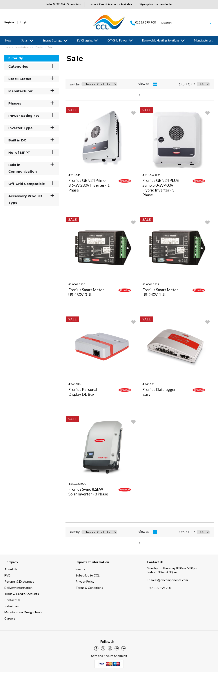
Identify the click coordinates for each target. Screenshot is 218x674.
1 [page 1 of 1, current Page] (140, 97)
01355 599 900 (159, 589)
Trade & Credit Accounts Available (110, 4)
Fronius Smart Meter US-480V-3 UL (86, 294)
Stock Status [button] (31, 80)
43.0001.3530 (76, 286)
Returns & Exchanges (19, 583)
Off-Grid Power (117, 40)
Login (23, 22)
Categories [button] (31, 68)
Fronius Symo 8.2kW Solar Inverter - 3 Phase (88, 493)
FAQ (7, 577)
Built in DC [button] (31, 141)
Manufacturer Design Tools (23, 614)
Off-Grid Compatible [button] (31, 185)
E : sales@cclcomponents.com (167, 582)
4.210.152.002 (151, 176)
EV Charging (85, 40)
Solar (24, 40)
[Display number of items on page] (203, 86)
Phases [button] (31, 105)
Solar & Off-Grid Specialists (63, 4)
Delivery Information (18, 589)
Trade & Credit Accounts (21, 595)
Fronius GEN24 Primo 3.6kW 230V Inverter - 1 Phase (88, 187)
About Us (11, 571)
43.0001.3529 (150, 286)
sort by (74, 86)
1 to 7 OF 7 (187, 86)
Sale (50, 48)
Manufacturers (203, 40)
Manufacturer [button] (31, 92)
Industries (11, 608)
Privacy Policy (85, 583)
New (8, 40)
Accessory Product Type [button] (31, 200)
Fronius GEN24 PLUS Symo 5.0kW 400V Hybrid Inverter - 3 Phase (160, 189)
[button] (210, 22)
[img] (96, 650)
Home (7, 48)
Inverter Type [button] (31, 129)
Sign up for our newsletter (156, 4)
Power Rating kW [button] (31, 117)
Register (9, 22)
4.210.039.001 (77, 485)
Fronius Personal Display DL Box (82, 393)
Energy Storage (52, 40)
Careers (9, 620)
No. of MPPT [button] (31, 154)
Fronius (39, 48)
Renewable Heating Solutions (160, 40)
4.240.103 (148, 385)
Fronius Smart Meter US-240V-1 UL (160, 294)
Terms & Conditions (89, 589)
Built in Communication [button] (31, 169)
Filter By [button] (15, 60)
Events (80, 571)
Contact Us (12, 602)
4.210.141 (74, 176)
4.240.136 (74, 385)
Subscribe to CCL (88, 577)
